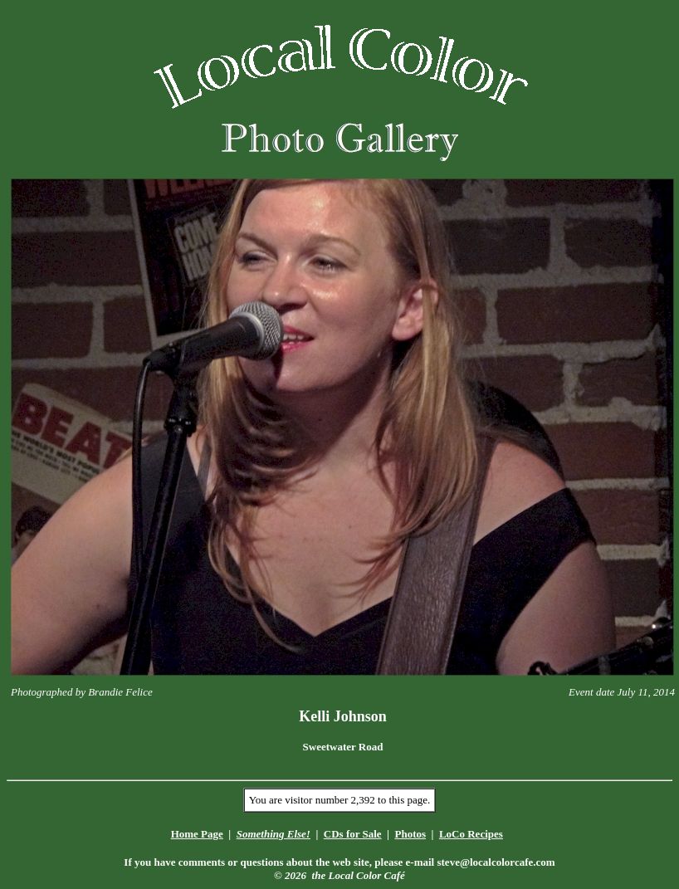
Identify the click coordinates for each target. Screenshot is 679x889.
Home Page (197, 834)
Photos (410, 834)
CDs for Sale (353, 834)
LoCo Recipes (471, 834)
